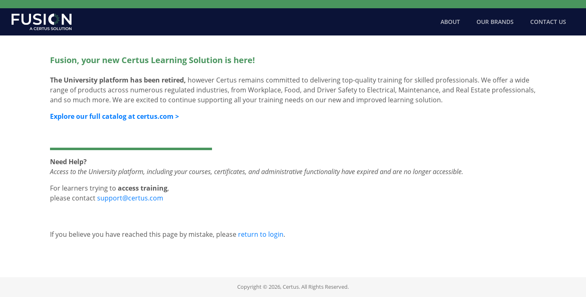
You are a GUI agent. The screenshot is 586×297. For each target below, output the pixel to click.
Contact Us (548, 22)
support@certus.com (130, 198)
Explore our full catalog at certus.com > (114, 116)
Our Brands (495, 22)
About (450, 22)
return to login (260, 234)
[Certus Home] (41, 22)
